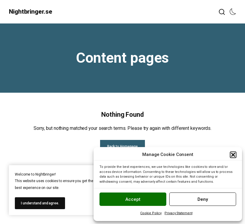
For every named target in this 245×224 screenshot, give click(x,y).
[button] (233, 155)
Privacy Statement (178, 213)
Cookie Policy (151, 213)
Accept (132, 199)
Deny (202, 199)
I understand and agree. (40, 203)
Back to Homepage (122, 146)
